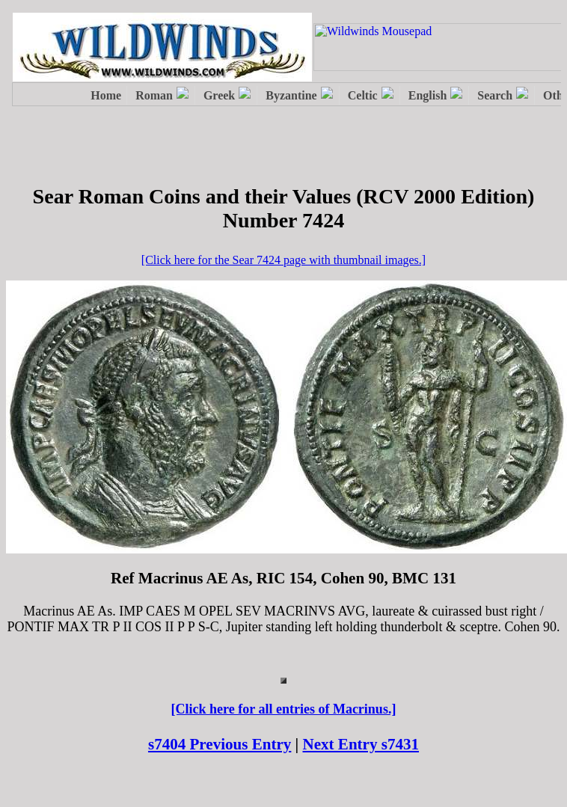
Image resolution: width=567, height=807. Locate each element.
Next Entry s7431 (361, 744)
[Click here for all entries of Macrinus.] (283, 709)
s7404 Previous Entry (219, 744)
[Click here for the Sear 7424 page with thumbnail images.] (283, 260)
